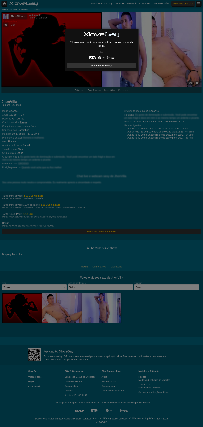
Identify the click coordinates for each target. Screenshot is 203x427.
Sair (101, 52)
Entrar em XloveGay (101, 65)
